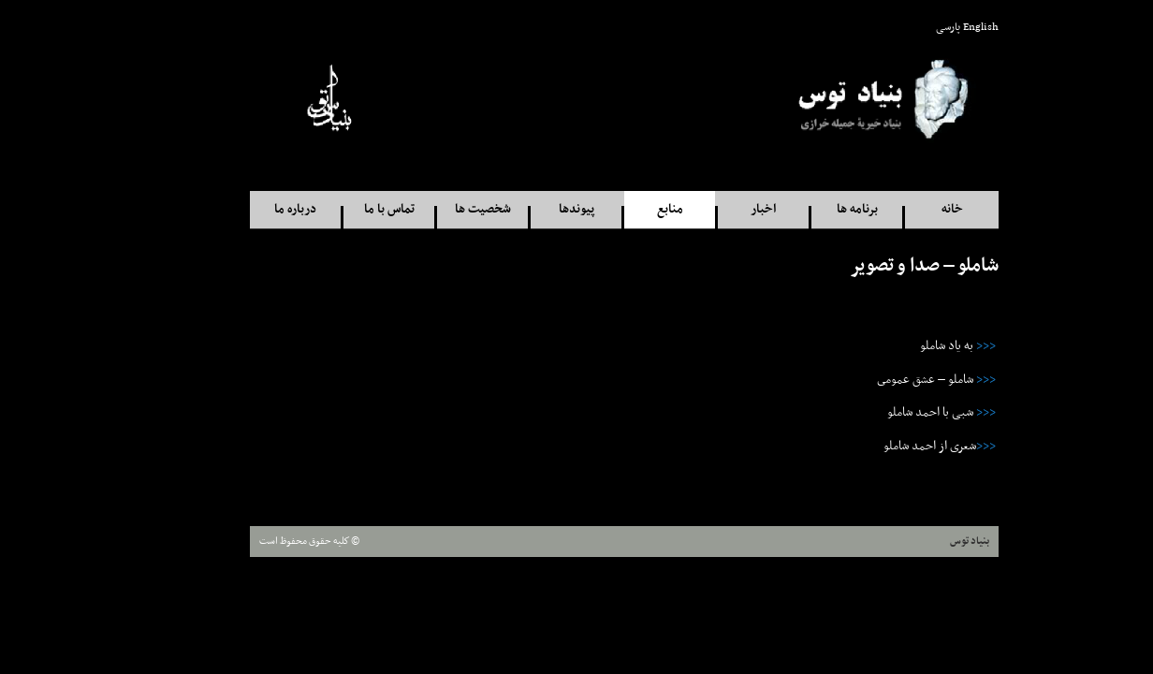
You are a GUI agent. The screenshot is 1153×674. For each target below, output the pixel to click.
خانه (904, 209)
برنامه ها (809, 209)
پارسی (900, 27)
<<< (938, 346)
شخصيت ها (435, 209)
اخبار (715, 209)
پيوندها (529, 209)
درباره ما (247, 209)
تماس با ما (341, 209)
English (933, 27)
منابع (622, 209)
